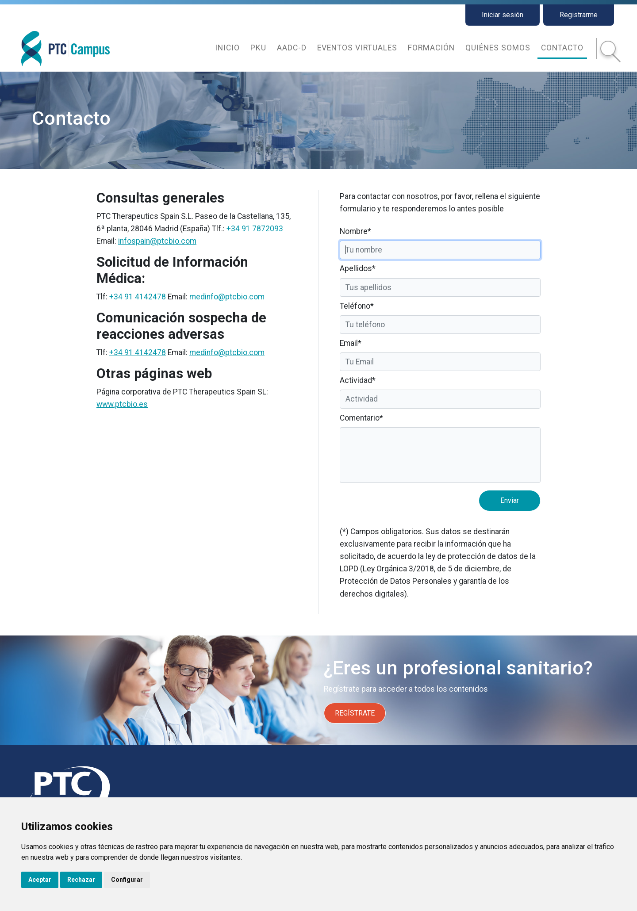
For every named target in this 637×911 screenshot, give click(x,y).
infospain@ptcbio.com (157, 241)
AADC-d (292, 47)
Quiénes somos (497, 47)
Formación (431, 47)
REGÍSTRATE (355, 713)
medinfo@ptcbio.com (227, 296)
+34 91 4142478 (137, 296)
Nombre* (355, 231)
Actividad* (358, 380)
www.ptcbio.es (122, 404)
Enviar (509, 500)
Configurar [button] (127, 879)
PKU (258, 47)
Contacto (562, 47)
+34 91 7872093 (254, 228)
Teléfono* (357, 306)
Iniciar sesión (502, 15)
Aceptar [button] (39, 879)
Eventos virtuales (357, 47)
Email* (350, 343)
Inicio (227, 47)
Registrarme (579, 15)
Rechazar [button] (81, 879)
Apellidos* (358, 268)
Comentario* (361, 417)
